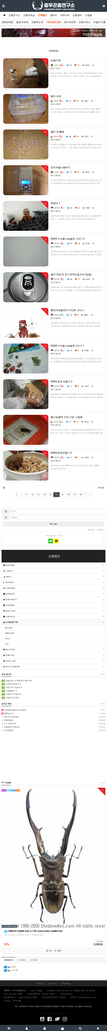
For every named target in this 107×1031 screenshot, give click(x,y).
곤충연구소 (14, 15)
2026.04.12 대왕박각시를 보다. (17, 680)
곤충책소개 (37, 22)
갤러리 (53, 15)
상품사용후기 (10, 599)
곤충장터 (77, 15)
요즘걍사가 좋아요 (53, 727)
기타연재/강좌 (53, 22)
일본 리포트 (22, 22)
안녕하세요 (53, 720)
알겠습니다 (53, 713)
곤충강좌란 (9, 588)
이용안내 (40, 983)
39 (74, 494)
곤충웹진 (42, 15)
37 (62, 494)
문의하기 (52, 983)
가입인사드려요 (10, 697)
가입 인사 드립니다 (12, 687)
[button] (4, 487)
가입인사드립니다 (11, 684)
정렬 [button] (101, 487)
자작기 (7, 638)
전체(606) (53, 51)
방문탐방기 (9, 593)
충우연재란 (9, 565)
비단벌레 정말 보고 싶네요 (53, 710)
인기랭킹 (34, 960)
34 (44, 494)
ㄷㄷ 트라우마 (53, 723)
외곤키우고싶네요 (53, 716)
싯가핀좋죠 (53, 730)
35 (50, 494)
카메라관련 (9, 633)
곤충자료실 (29, 15)
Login (53, 524)
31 (26, 494)
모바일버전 (66, 983)
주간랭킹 (21, 960)
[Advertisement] (53, 756)
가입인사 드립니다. (12, 694)
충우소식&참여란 (11, 666)
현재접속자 (8, 960)
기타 (6, 644)
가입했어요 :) (9, 690)
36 (56, 494)
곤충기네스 (84, 22)
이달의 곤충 (99, 22)
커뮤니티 (64, 15)
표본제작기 (9, 582)
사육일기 (8, 571)
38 (68, 494)
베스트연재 (70, 22)
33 (38, 494)
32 (32, 494)
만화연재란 (7, 22)
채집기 (7, 576)
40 (81, 494)
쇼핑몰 (88, 15)
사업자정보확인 (65, 994)
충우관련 (8, 627)
